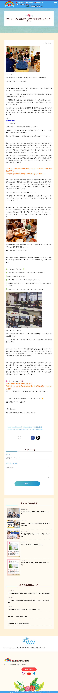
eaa (9, 427)
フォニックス (27, 427)
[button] (55, 4)
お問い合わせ (29, 669)
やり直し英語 (38, 427)
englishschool (17, 427)
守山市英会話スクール (24, 429)
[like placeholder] (19, 438)
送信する (27, 483)
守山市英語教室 (37, 429)
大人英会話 (48, 43)
